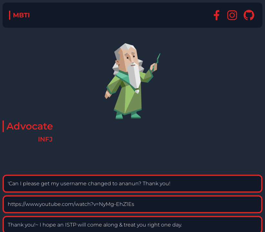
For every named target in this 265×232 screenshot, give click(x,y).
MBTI (21, 15)
